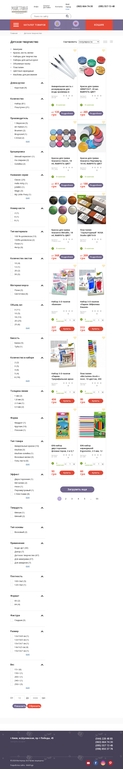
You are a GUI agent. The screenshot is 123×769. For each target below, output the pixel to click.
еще (28, 141)
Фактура (15, 615)
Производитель (19, 118)
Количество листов (21, 258)
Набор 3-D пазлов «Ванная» (60, 303)
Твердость (16, 507)
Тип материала (18, 231)
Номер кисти (17, 208)
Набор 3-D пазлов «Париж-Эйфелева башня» (90, 304)
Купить (67, 328)
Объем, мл (16, 304)
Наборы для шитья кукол (25, 60)
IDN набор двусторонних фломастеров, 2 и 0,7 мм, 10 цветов (62, 448)
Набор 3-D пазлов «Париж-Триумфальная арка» (62, 376)
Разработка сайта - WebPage (21, 765)
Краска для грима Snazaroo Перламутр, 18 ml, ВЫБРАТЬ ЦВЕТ (91, 161)
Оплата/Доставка (47, 6)
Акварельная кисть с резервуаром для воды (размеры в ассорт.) (62, 89)
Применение (17, 543)
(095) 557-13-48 (106, 6)
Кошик (99, 24)
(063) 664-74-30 (85, 6)
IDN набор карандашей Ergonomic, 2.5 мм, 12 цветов (91, 448)
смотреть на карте (17, 741)
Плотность (16, 576)
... (90, 498)
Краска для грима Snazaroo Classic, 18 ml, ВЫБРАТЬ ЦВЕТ (61, 161)
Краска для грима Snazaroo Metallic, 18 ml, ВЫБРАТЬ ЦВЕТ (62, 232)
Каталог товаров (29, 25)
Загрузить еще (77, 489)
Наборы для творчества (25, 56)
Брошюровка (17, 151)
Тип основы (16, 527)
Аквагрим (17, 49)
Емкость (15, 338)
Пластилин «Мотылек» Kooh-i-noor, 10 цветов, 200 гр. (90, 376)
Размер (14, 631)
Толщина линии (19, 390)
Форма (14, 417)
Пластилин (18, 67)
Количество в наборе (22, 357)
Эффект (14, 474)
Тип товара (16, 441)
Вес (12, 664)
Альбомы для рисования (25, 74)
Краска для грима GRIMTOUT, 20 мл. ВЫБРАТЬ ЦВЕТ (89, 89)
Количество (17, 98)
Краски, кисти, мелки (23, 52)
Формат (14, 595)
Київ (67, 9)
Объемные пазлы (21, 63)
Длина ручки (17, 82)
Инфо (36, 7)
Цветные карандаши (23, 70)
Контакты (59, 7)
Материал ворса (19, 285)
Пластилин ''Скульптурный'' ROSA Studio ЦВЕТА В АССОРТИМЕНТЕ (91, 232)
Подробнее (67, 113)
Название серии (19, 174)
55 (97, 498)
